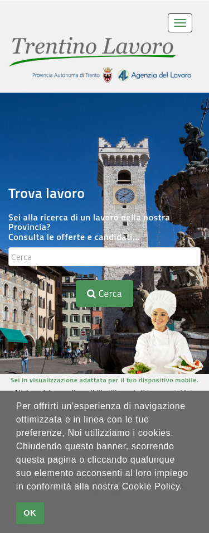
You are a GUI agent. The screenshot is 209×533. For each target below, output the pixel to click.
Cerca (104, 293)
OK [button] (29, 512)
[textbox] (104, 256)
